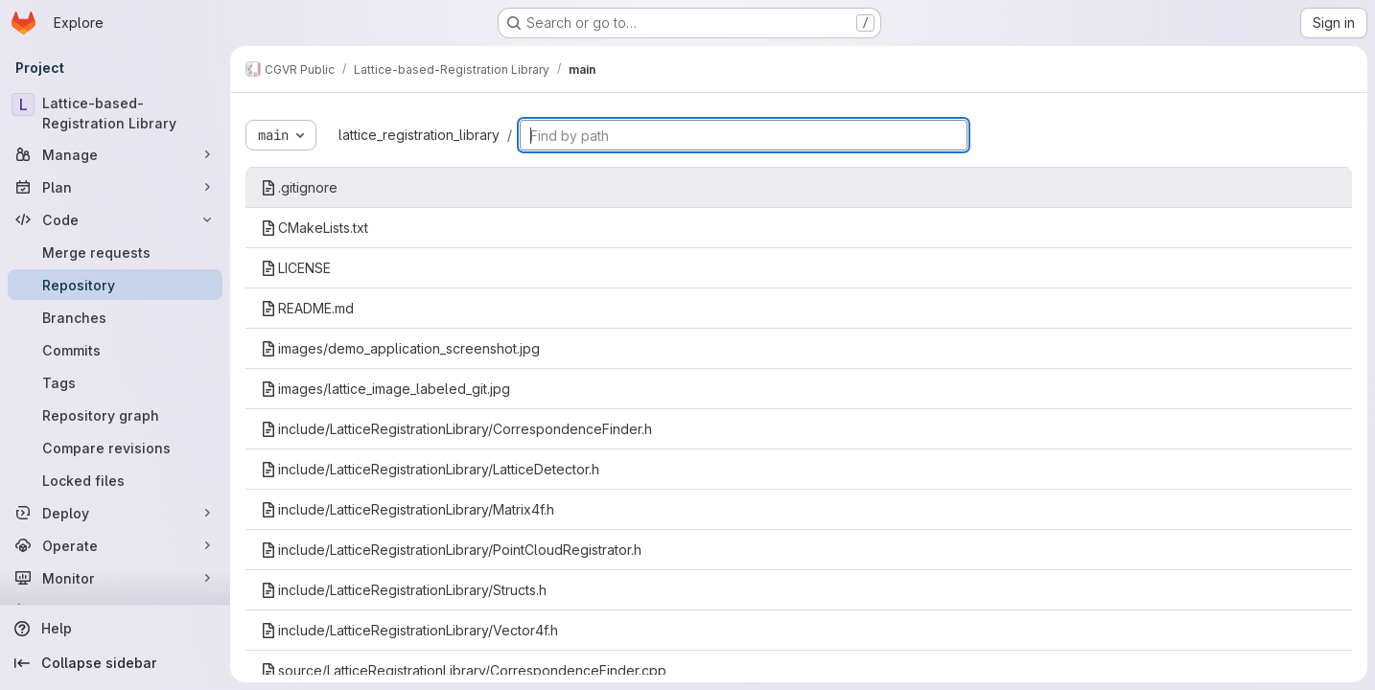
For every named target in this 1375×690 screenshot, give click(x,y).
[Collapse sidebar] (115, 663)
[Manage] (115, 154)
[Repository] (115, 284)
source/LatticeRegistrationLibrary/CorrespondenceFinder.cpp (463, 670)
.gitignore (299, 187)
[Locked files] (115, 480)
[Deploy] (115, 512)
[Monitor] (115, 578)
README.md (307, 308)
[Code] (115, 219)
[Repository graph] (115, 415)
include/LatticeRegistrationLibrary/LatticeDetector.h (430, 469)
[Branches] (115, 317)
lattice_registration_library (419, 134)
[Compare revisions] (115, 447)
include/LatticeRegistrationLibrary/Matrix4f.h (407, 509)
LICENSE (296, 268)
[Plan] (115, 187)
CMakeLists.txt (314, 227)
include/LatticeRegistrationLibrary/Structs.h (404, 590)
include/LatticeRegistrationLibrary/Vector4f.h (409, 630)
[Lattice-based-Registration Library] (115, 113)
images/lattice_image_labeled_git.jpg (385, 388)
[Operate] (115, 545)
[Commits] (115, 349)
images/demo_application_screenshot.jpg (400, 348)
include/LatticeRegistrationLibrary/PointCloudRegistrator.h (451, 549)
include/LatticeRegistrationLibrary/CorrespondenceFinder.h (456, 429)
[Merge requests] (115, 252)
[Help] (115, 628)
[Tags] (115, 382)
